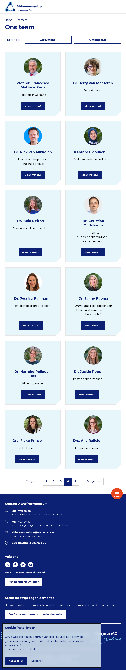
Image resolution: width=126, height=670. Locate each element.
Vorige (30, 481)
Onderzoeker (97, 39)
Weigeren (36, 660)
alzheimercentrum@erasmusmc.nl (32, 532)
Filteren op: (12, 39)
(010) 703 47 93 (21, 521)
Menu (117, 494)
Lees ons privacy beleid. (20, 649)
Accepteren (16, 660)
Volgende (93, 481)
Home (8, 19)
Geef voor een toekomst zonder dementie (35, 614)
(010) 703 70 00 (21, 511)
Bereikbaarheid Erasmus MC (28, 542)
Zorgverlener (48, 39)
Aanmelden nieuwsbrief (24, 581)
